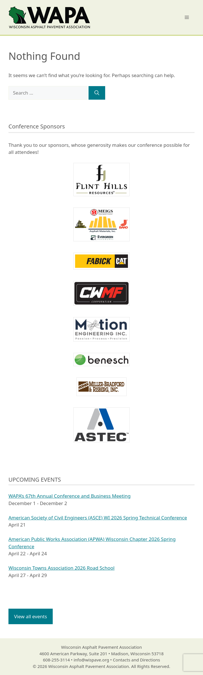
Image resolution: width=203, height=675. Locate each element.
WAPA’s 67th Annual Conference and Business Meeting (69, 496)
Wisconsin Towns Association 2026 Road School (61, 568)
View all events (30, 616)
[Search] (97, 93)
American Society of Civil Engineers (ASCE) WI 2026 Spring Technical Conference (97, 517)
